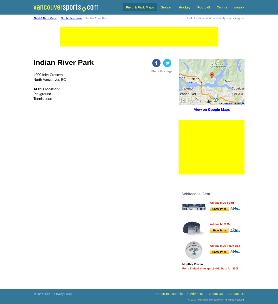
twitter (167, 63)
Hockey (184, 7)
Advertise (197, 294)
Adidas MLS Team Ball (225, 245)
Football (203, 7)
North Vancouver (71, 18)
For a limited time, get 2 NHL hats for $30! (210, 268)
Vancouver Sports (65, 8)
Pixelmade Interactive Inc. (210, 299)
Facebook (156, 63)
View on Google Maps (212, 109)
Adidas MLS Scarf (222, 202)
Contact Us (236, 294)
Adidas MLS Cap (221, 224)
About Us (216, 294)
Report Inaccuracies (169, 294)
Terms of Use (41, 294)
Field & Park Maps (140, 7)
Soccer (166, 7)
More (238, 7)
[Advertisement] (139, 37)
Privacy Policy (63, 294)
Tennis (222, 7)
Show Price (219, 209)
